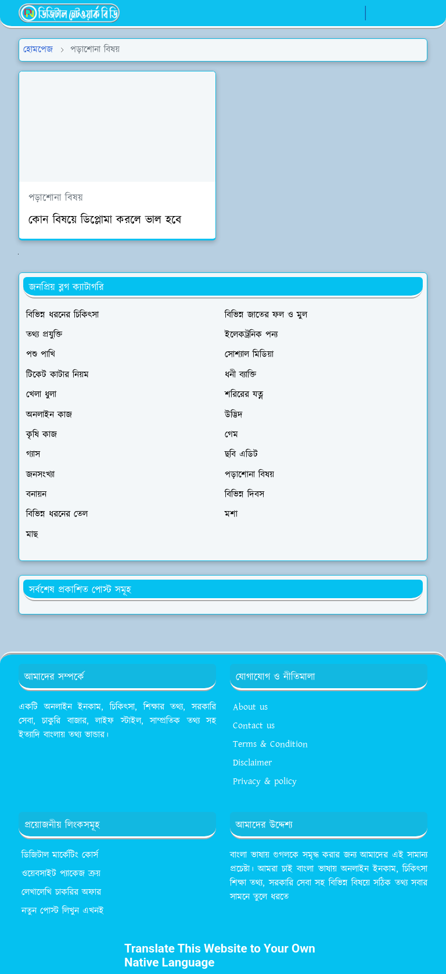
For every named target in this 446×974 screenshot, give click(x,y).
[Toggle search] (397, 12)
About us (250, 707)
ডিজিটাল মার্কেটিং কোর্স (59, 855)
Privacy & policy (265, 781)
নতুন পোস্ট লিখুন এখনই (62, 911)
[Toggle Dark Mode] (377, 13)
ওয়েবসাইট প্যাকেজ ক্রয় (60, 873)
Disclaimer (252, 763)
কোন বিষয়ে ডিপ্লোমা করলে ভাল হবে (104, 220)
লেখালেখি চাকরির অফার (61, 892)
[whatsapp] (352, 13)
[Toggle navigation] (417, 13)
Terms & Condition (270, 744)
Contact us (254, 725)
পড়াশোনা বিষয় (55, 198)
